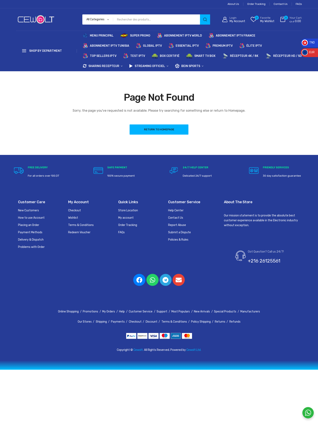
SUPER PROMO (135, 35)
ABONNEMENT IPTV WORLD (179, 35)
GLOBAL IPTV (149, 45)
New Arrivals (202, 311)
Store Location (128, 210)
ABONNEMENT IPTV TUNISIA (106, 45)
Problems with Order (31, 247)
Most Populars (180, 311)
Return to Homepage (159, 129)
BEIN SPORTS (187, 66)
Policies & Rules (178, 239)
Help (122, 311)
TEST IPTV (134, 55)
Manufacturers (250, 311)
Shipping (101, 322)
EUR (308, 52)
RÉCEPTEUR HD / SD (283, 55)
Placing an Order (28, 225)
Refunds (235, 322)
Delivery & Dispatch (31, 239)
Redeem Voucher (79, 232)
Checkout (74, 210)
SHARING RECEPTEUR (101, 66)
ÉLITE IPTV (251, 45)
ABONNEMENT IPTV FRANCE (232, 35)
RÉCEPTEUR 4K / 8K (240, 55)
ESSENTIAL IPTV (184, 45)
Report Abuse (177, 225)
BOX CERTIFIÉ (165, 55)
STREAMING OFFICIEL (147, 66)
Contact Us (175, 217)
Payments (118, 322)
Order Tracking (127, 225)
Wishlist (73, 217)
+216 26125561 (264, 261)
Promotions (90, 311)
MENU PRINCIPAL (98, 35)
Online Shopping (68, 311)
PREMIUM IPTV (219, 45)
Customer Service (141, 311)
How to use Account (31, 217)
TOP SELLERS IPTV (99, 55)
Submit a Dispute (179, 232)
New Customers (28, 210)
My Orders (108, 311)
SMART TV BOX (200, 55)
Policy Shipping (201, 322)
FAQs (121, 232)
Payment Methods (30, 232)
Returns (220, 322)
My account (126, 217)
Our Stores (85, 322)
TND (308, 42)
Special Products (225, 311)
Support (162, 311)
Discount (151, 322)
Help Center (176, 210)
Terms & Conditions (81, 225)
